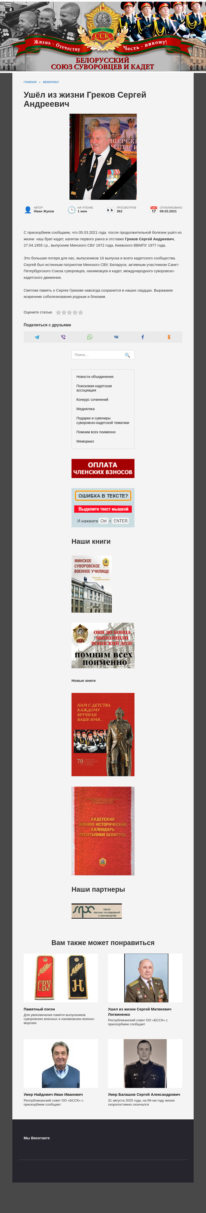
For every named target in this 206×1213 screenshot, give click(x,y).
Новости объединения (95, 377)
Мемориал (85, 441)
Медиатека (86, 409)
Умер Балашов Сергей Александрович (144, 1094)
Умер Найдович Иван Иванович (53, 1094)
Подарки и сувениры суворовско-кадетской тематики (103, 420)
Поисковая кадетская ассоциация (94, 388)
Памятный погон (39, 1009)
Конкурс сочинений (92, 400)
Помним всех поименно (96, 432)
